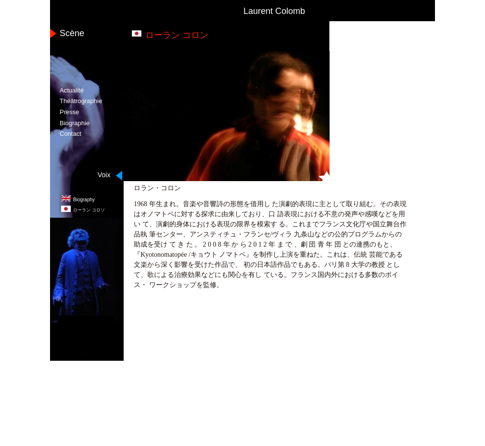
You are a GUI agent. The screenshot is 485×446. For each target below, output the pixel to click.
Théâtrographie (81, 101)
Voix (104, 175)
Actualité (72, 90)
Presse (69, 112)
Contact (70, 133)
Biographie (74, 123)
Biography (84, 199)
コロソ (89, 210)
